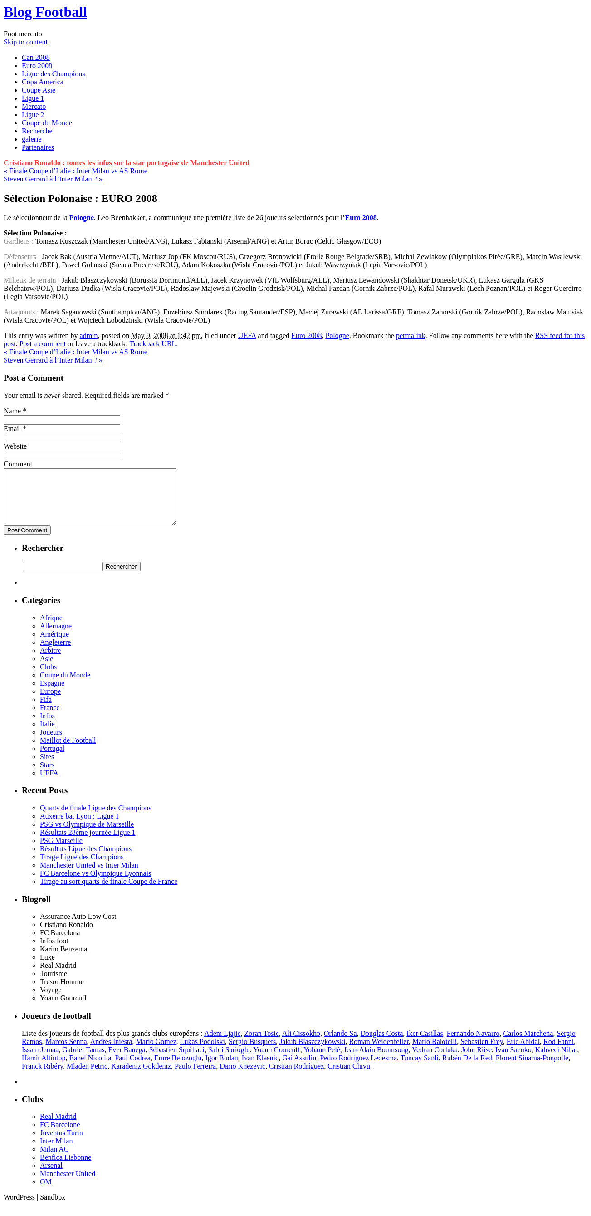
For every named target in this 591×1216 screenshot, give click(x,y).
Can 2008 (36, 57)
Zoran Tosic (261, 1044)
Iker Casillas (424, 1044)
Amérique (54, 645)
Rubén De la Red (467, 1069)
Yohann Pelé (321, 1060)
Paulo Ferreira (195, 1077)
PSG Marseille (61, 851)
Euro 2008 (37, 65)
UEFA (247, 335)
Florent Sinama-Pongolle (532, 1069)
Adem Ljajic (222, 1044)
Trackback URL (152, 344)
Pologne (337, 335)
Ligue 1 (33, 98)
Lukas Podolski (202, 1052)
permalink (410, 335)
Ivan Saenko (513, 1060)
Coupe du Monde (47, 123)
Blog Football (45, 12)
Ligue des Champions (53, 74)
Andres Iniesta (111, 1052)
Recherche (37, 131)
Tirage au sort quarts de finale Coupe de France (108, 892)
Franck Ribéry (42, 1077)
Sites (47, 767)
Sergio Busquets (252, 1052)
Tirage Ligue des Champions (82, 868)
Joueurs (51, 743)
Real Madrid (58, 1127)
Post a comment (43, 344)
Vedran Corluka (435, 1060)
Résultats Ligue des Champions (86, 859)
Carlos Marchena (528, 1044)
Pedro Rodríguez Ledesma (358, 1069)
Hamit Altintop (43, 1069)
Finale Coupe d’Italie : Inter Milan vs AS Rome (75, 171)
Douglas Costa (381, 1044)
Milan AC (54, 1160)
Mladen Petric (87, 1077)
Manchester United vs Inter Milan (89, 876)
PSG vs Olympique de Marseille (87, 835)
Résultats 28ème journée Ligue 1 (88, 843)
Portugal (52, 759)
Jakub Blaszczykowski (312, 1052)
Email (12, 428)
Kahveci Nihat (556, 1060)
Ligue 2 (33, 114)
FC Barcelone (60, 1135)
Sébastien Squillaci (177, 1060)
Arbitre (50, 661)
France (50, 718)
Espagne (52, 694)
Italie (47, 735)
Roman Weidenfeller (379, 1052)
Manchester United (67, 1184)
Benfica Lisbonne (65, 1168)
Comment (18, 464)
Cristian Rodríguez (296, 1077)
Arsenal (51, 1176)
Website (15, 446)
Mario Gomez (156, 1052)
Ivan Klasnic (260, 1069)
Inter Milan (56, 1152)
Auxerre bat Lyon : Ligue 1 (79, 827)
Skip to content (26, 42)
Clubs (48, 678)
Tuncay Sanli (420, 1069)
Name (12, 411)
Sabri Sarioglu (229, 1060)
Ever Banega (127, 1060)
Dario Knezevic (242, 1077)
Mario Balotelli (434, 1052)
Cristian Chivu (348, 1077)
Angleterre (55, 653)
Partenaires (38, 147)
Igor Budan (221, 1069)
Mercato (34, 106)
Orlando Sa (340, 1044)
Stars (47, 776)
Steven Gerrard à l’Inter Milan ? (53, 179)
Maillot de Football (68, 751)
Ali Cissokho (301, 1044)
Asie (46, 669)
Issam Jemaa (40, 1060)
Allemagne (56, 637)
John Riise (476, 1060)
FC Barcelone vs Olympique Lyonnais (95, 884)
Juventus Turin (61, 1143)
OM (46, 1192)
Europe (50, 702)
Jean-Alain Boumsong (376, 1060)
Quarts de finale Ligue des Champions (95, 819)
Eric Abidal (523, 1052)
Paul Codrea (133, 1069)
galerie (32, 139)
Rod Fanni (558, 1052)
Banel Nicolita (90, 1069)
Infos (47, 727)
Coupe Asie (38, 90)
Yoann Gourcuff (276, 1060)
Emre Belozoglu (177, 1069)
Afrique (51, 629)
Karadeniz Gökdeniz (141, 1077)
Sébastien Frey (481, 1052)
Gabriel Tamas (83, 1060)
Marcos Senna (66, 1052)
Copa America (42, 82)
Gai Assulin (299, 1069)
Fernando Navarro (473, 1044)
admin (89, 335)
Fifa (46, 710)
